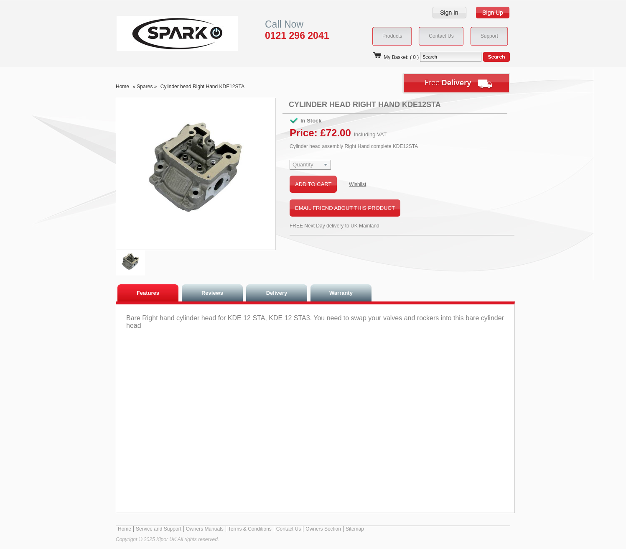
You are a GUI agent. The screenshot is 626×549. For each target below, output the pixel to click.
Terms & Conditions (250, 529)
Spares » (147, 86)
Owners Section (323, 529)
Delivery (277, 293)
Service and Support (158, 529)
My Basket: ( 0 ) (395, 57)
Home (122, 86)
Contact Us (288, 529)
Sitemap (355, 529)
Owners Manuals (205, 529)
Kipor (164, 33)
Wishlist (357, 184)
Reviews (212, 293)
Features (148, 293)
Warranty (341, 293)
